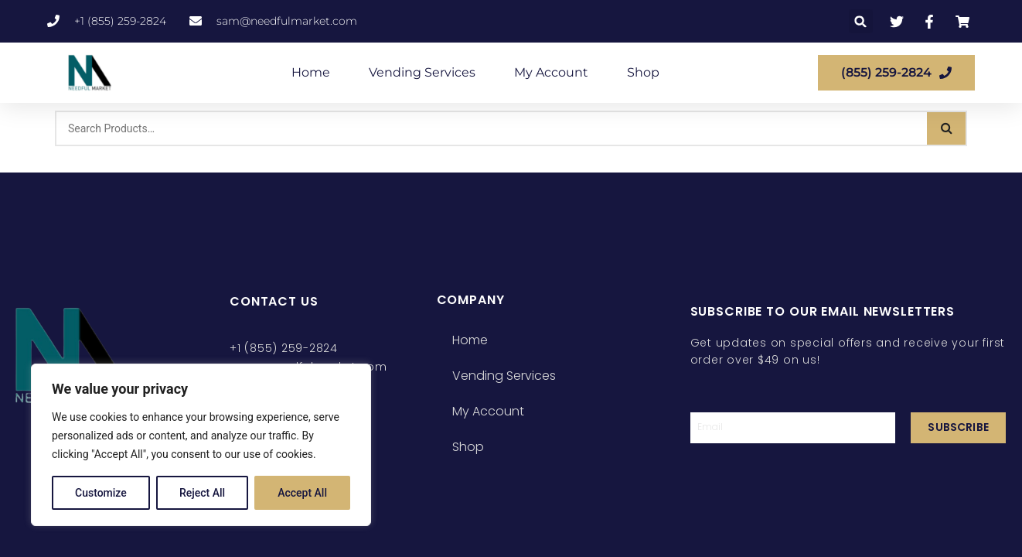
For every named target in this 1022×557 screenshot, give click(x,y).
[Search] (946, 128)
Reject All (202, 493)
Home (310, 72)
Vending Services (422, 72)
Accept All (302, 493)
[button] (861, 21)
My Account (551, 72)
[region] (201, 445)
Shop (643, 72)
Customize (101, 493)
